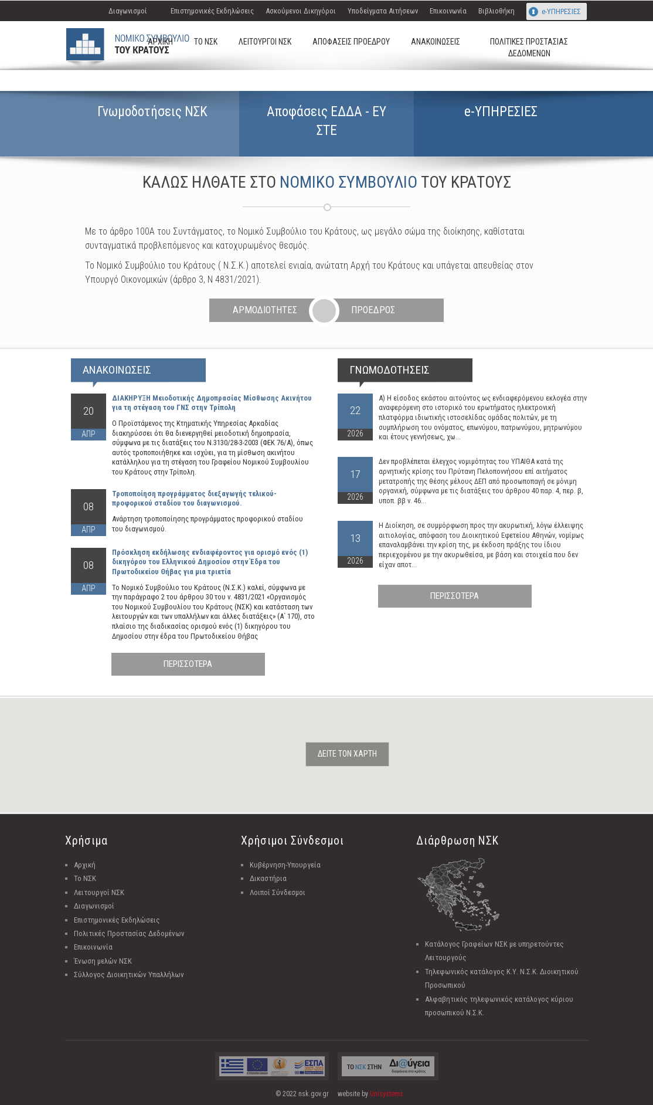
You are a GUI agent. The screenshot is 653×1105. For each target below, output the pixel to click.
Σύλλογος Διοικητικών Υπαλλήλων (129, 974)
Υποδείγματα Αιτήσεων (383, 10)
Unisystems (386, 1094)
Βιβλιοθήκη (496, 10)
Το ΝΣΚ (85, 878)
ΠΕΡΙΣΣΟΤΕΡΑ (188, 664)
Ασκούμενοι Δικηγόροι (301, 10)
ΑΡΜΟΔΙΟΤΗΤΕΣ (265, 310)
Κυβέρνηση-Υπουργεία (285, 864)
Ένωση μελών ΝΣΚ (103, 961)
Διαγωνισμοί (127, 10)
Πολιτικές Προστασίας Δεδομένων (129, 933)
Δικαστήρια (268, 878)
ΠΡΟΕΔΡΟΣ (373, 310)
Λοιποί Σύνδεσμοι (277, 892)
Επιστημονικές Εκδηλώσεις (212, 10)
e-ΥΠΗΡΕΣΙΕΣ (561, 11)
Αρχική (85, 864)
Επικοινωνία (448, 10)
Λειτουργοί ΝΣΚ (99, 892)
